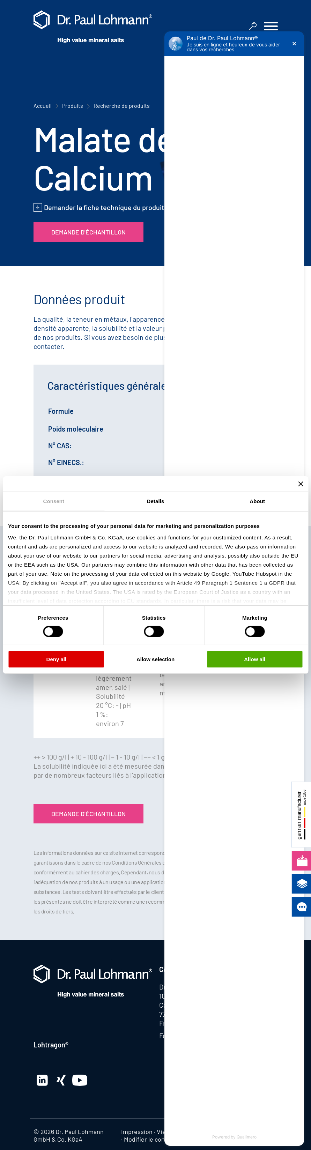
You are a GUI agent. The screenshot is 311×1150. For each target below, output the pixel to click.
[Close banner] (300, 483)
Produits (72, 105)
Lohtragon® (51, 1044)
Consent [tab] (53, 501)
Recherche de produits (122, 105)
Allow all (254, 659)
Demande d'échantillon (88, 232)
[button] (271, 27)
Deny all (56, 659)
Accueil (43, 105)
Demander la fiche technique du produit (104, 207)
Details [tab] (155, 501)
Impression (137, 1131)
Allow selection (155, 659)
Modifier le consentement (159, 1139)
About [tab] (257, 501)
